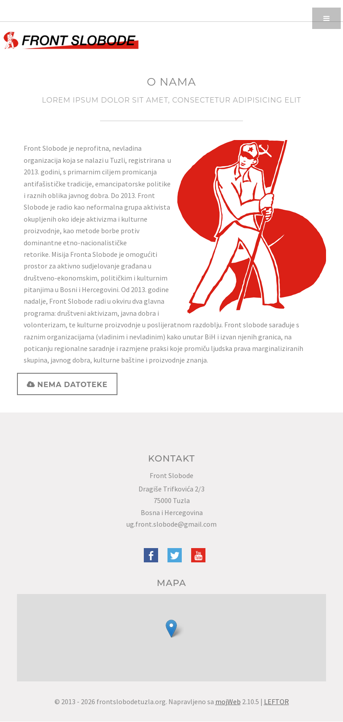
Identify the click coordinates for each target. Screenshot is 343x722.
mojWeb (228, 701)
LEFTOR (276, 701)
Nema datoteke (71, 384)
